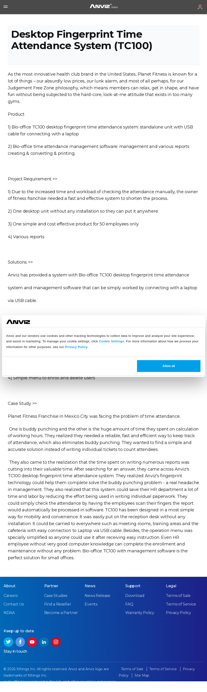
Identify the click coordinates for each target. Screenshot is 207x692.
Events (91, 615)
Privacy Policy (76, 347)
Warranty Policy (139, 623)
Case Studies (55, 606)
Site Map (142, 686)
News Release (97, 606)
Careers (11, 606)
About (9, 597)
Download (134, 606)
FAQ (129, 615)
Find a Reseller (57, 615)
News (90, 597)
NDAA (9, 623)
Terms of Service (181, 615)
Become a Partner (61, 623)
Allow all (169, 366)
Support (132, 597)
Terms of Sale (178, 606)
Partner (51, 597)
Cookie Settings (111, 341)
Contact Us (14, 615)
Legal (171, 597)
